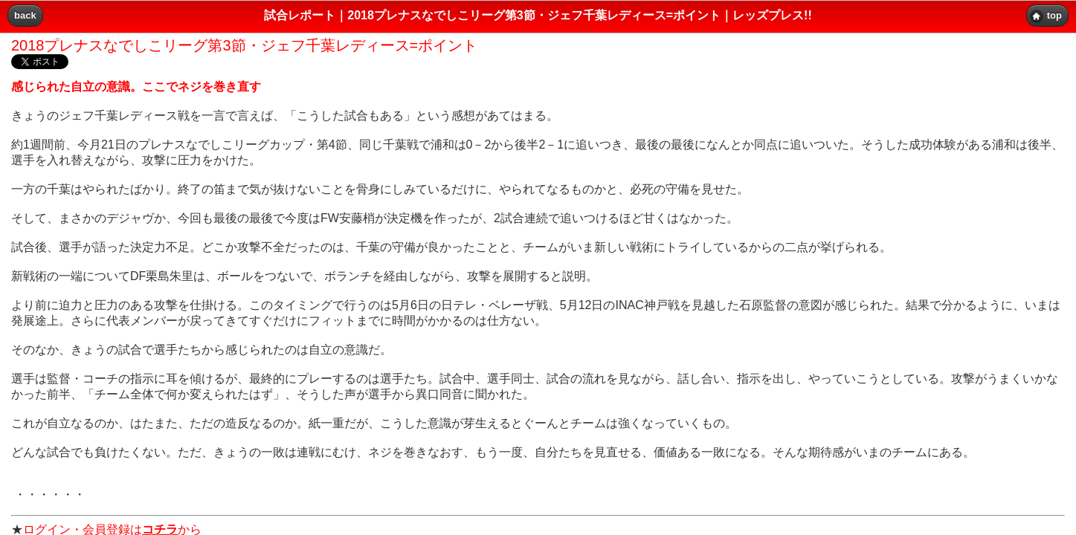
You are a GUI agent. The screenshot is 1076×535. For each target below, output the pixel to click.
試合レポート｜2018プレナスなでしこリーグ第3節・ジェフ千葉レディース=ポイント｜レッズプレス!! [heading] (538, 15)
